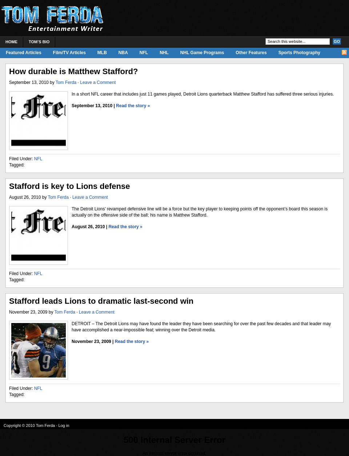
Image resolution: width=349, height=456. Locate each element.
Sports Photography (299, 52)
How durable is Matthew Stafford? (73, 71)
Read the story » (133, 105)
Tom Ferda (66, 82)
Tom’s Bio (39, 42)
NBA (123, 52)
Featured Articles (23, 52)
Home (11, 42)
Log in (63, 425)
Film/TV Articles (69, 52)
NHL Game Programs (202, 52)
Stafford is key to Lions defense (69, 186)
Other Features (251, 52)
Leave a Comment (98, 82)
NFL (144, 52)
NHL (164, 52)
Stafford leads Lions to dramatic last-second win (101, 301)
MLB (102, 52)
